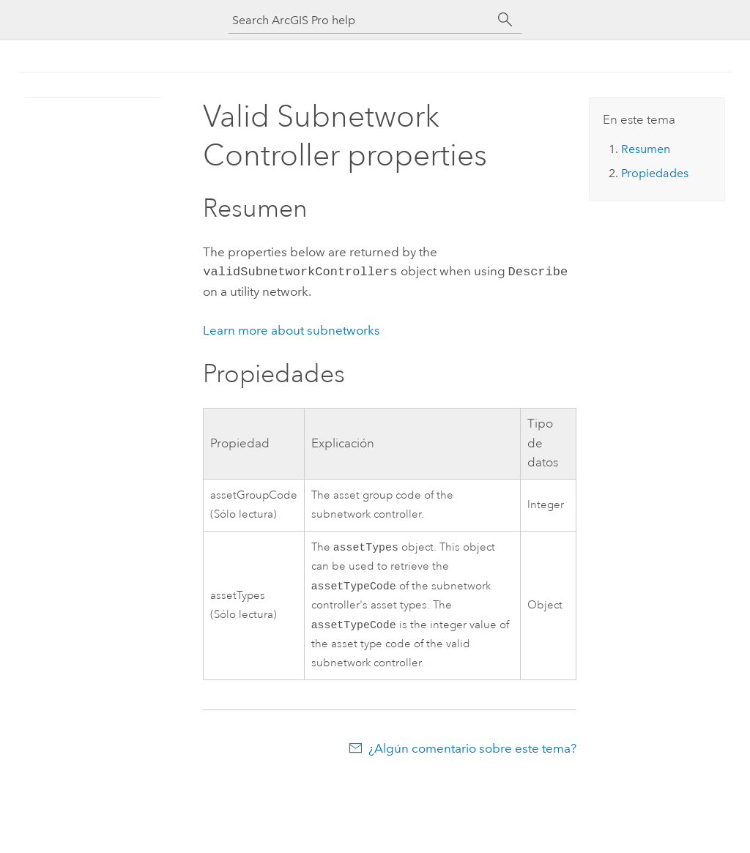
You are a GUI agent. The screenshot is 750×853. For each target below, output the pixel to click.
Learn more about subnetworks (291, 328)
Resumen (645, 149)
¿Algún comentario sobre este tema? (472, 751)
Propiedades (654, 173)
